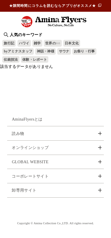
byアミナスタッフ (18, 51)
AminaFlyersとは (27, 119)
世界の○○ (52, 43)
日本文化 (72, 43)
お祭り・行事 (84, 51)
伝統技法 (11, 60)
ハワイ (24, 43)
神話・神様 (45, 51)
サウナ (64, 51)
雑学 (37, 43)
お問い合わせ (55, 209)
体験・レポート (34, 60)
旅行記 (9, 43)
